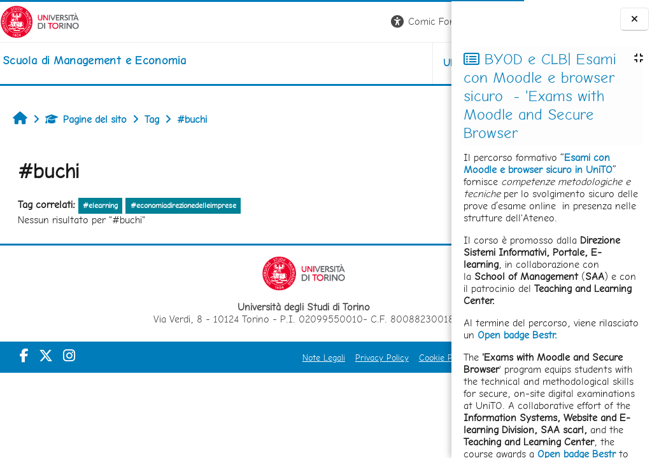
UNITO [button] (302, 63)
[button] (274, 22)
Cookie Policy (342, 357)
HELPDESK (374, 63)
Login (429, 21)
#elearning (100, 205)
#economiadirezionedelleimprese (183, 205)
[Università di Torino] (40, 21)
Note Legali (222, 357)
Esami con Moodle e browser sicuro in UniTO (538, 163)
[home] (94, 60)
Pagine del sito (86, 119)
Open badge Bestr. (517, 335)
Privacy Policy (280, 357)
